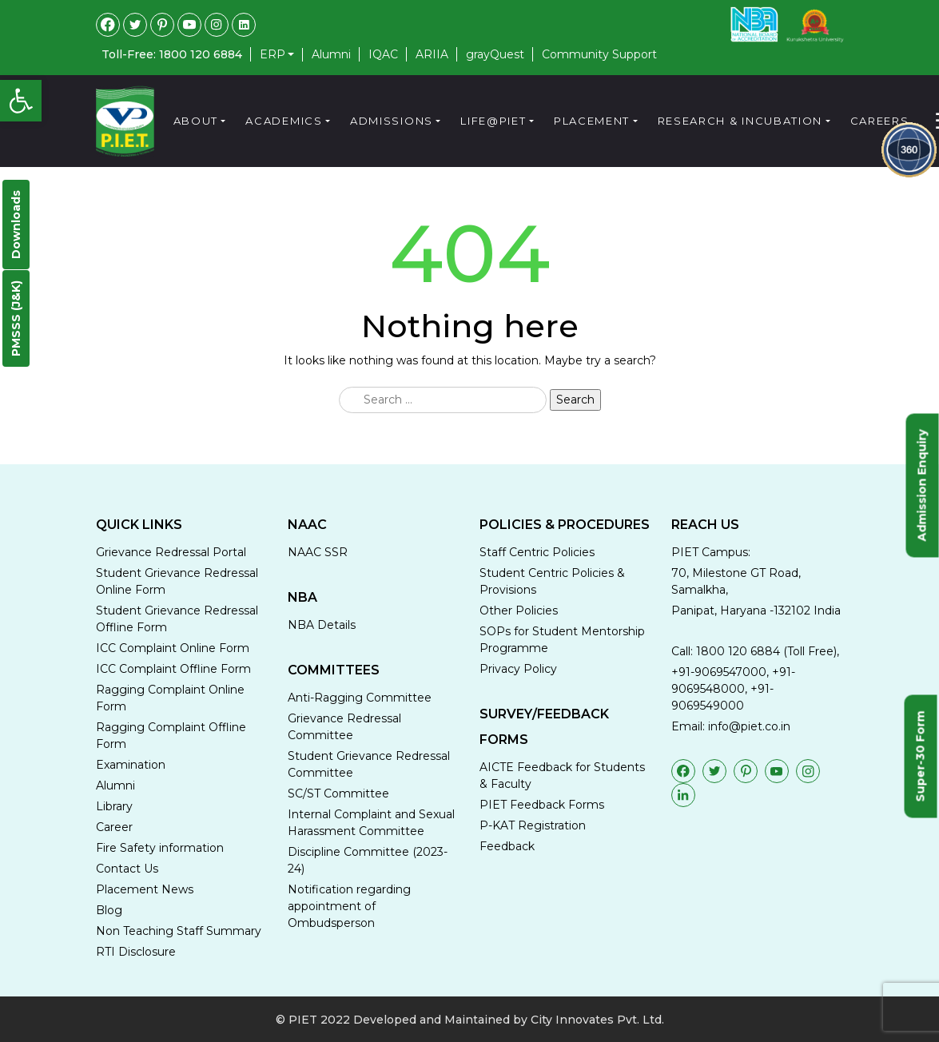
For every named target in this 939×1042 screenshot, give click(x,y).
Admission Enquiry (922, 485)
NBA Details (322, 625)
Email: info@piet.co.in (730, 726)
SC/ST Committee (338, 793)
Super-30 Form (920, 755)
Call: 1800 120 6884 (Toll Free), (755, 651)
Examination (130, 765)
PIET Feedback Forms (541, 804)
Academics (283, 120)
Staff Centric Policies (537, 552)
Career (114, 827)
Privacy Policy (518, 669)
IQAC (383, 54)
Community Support (599, 54)
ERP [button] (272, 55)
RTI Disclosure (136, 952)
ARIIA (432, 54)
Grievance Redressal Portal (171, 552)
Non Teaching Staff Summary (178, 931)
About (196, 120)
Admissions (391, 120)
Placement (592, 120)
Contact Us (127, 868)
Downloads (16, 224)
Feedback (507, 846)
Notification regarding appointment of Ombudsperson (349, 906)
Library (114, 806)
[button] (21, 100)
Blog (109, 910)
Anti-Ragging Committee (360, 697)
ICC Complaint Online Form (172, 648)
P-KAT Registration (532, 825)
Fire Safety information (160, 848)
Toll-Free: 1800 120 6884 (171, 54)
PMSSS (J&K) (16, 318)
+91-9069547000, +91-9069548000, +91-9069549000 (733, 689)
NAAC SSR (318, 552)
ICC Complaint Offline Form (173, 669)
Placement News (144, 889)
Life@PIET (493, 120)
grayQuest (495, 54)
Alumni (331, 54)
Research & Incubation (740, 120)
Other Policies (518, 610)
